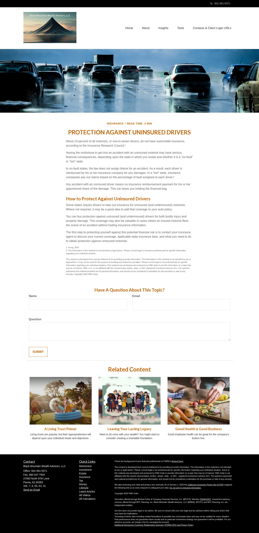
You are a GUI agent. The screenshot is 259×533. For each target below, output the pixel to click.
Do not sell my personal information (185, 488)
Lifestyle (83, 487)
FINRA (203, 499)
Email (136, 296)
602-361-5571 (220, 3)
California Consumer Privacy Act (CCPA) (206, 485)
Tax (81, 480)
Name (33, 296)
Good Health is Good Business (198, 429)
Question (35, 319)
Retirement (85, 466)
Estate (82, 473)
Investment (85, 469)
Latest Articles (87, 491)
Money (83, 484)
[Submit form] (38, 352)
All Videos (84, 495)
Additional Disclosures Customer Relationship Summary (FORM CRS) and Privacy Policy (154, 525)
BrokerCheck (177, 461)
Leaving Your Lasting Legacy (129, 429)
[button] (145, 28)
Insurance (84, 477)
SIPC (208, 499)
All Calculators (87, 498)
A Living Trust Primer (60, 429)
